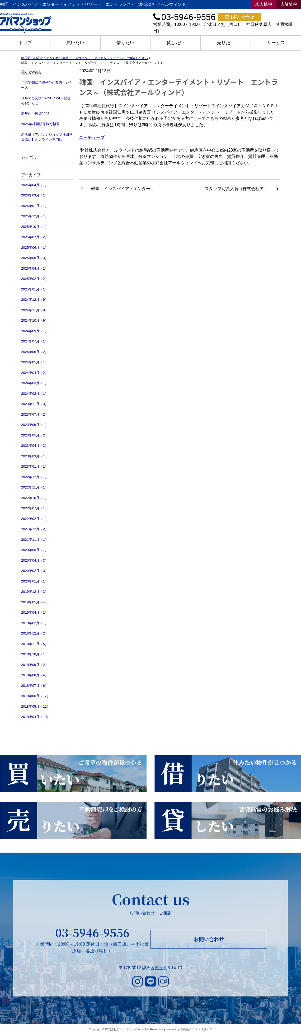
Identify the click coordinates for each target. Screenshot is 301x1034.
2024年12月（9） (34, 300)
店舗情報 (288, 4)
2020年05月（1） (34, 550)
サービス (276, 42)
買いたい (75, 42)
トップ (25, 42)
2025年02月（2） (34, 279)
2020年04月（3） (34, 560)
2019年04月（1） (34, 612)
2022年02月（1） (34, 519)
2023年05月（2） (34, 435)
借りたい (125, 42)
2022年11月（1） (34, 487)
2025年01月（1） (34, 289)
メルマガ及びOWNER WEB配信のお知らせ (45, 100)
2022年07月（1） (34, 508)
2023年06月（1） (34, 425)
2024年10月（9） (34, 320)
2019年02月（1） (34, 623)
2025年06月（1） (34, 248)
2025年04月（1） (34, 268)
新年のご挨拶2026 (35, 114)
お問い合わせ (239, 17)
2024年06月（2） (34, 352)
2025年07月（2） (34, 237)
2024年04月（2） (34, 373)
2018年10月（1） (34, 654)
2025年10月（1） (34, 227)
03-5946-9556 (92, 932)
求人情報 (263, 4)
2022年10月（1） (34, 498)
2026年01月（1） (34, 206)
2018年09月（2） (34, 665)
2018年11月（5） (34, 644)
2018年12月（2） (34, 633)
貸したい (176, 42)
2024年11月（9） (34, 310)
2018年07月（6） (34, 686)
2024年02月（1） (34, 394)
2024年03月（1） (34, 383)
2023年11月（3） (34, 404)
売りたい (226, 42)
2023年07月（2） (34, 414)
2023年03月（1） (34, 456)
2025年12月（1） (34, 216)
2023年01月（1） (34, 466)
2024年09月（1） (34, 331)
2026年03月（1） (34, 195)
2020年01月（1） (34, 581)
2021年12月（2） (34, 529)
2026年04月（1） (34, 185)
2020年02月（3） (34, 571)
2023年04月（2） (34, 446)
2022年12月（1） (34, 477)
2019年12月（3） (34, 592)
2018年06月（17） (35, 696)
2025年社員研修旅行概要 (40, 124)
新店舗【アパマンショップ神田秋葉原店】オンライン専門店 (47, 137)
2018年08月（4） (34, 675)
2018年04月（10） (35, 717)
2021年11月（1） (34, 540)
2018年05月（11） (35, 706)
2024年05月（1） (34, 362)
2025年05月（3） (34, 258)
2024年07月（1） (34, 341)
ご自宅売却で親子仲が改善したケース (47, 85)
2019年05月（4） (34, 602)
